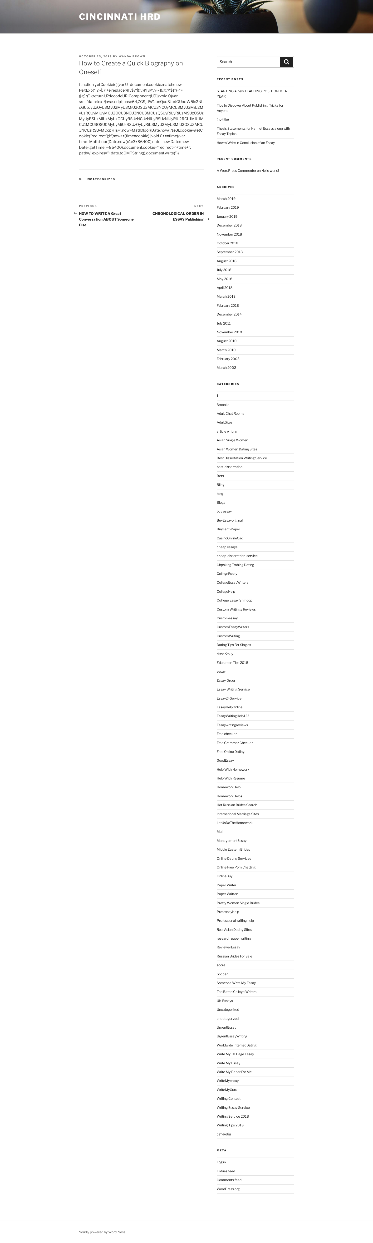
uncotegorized (228, 1018)
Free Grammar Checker (235, 743)
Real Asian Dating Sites (234, 929)
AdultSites (224, 422)
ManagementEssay (231, 841)
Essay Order (226, 680)
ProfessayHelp (228, 912)
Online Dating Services (234, 858)
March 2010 (226, 350)
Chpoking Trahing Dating (235, 565)
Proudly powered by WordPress (101, 1232)
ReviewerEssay (228, 947)
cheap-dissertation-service (237, 556)
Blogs (221, 502)
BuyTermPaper (228, 529)
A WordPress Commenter (236, 170)
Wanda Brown (132, 56)
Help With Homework (233, 769)
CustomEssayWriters (233, 627)
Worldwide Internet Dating (236, 1045)
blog (220, 494)
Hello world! (270, 170)
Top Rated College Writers (236, 992)
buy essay (224, 511)
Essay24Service (229, 698)
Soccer (222, 974)
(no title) (223, 119)
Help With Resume (231, 778)
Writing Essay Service (233, 1107)
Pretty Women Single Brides (238, 903)
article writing (227, 431)
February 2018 (228, 305)
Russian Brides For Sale (234, 956)
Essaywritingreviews (232, 725)
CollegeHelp (226, 591)
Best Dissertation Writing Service (242, 458)
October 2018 (227, 243)
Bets (220, 476)
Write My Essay (228, 1063)
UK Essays (225, 1001)
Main (220, 831)
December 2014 (229, 314)
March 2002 (226, 367)
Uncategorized (100, 179)
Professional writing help (235, 920)
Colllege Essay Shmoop (234, 600)
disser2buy (225, 654)
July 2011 (224, 323)
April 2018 (224, 288)
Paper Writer (226, 885)
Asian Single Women (232, 440)
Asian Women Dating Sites (237, 449)
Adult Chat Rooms (230, 413)
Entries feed (226, 1171)
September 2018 (230, 252)
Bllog (220, 485)
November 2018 (229, 234)
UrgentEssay (226, 1027)
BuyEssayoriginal (230, 520)
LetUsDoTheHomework (235, 823)
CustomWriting (228, 636)
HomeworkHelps (229, 796)
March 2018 (226, 296)
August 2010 (227, 341)
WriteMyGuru (227, 1090)
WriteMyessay (228, 1081)
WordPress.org (228, 1189)
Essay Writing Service (233, 689)
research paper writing (234, 938)
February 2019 (228, 207)
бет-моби (224, 1134)
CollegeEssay (227, 574)
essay (221, 671)
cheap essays (227, 547)
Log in (221, 1162)
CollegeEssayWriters (232, 582)
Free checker (227, 734)
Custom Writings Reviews (236, 609)
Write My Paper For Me (234, 1072)
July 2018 (224, 270)
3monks (223, 405)
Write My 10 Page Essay (235, 1054)
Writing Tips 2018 (230, 1125)
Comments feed (229, 1180)
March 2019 (226, 199)
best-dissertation (229, 467)
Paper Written (227, 894)
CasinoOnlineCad (230, 538)
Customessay (227, 618)
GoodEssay (225, 760)
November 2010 (229, 332)
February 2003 (228, 359)
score (221, 965)
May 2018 (224, 279)
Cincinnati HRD (120, 16)
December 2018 (229, 225)
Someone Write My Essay (236, 983)
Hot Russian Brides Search (237, 805)
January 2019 (227, 216)
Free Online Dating (231, 752)
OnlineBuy (224, 876)
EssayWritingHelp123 (233, 716)
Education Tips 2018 (232, 663)
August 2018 (226, 261)
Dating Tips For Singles (234, 645)
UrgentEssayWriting (232, 1036)
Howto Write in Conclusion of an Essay (246, 143)
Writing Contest (228, 1098)
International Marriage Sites (238, 814)
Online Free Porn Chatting (236, 867)
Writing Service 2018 (233, 1116)
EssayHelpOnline (229, 707)
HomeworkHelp (228, 787)
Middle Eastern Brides (233, 849)
